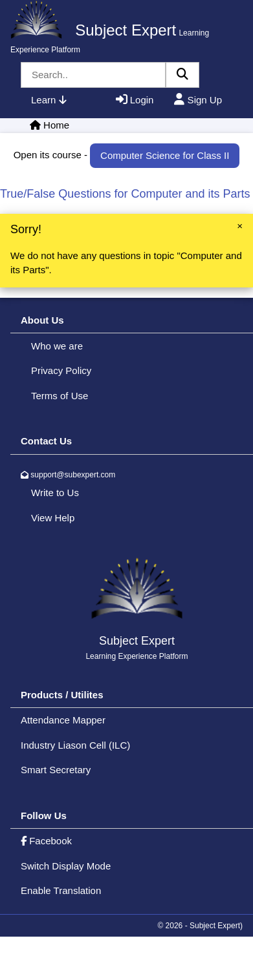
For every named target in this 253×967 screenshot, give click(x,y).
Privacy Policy (61, 370)
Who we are (57, 345)
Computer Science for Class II (164, 155)
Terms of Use (59, 395)
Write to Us (55, 492)
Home (56, 125)
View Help (52, 517)
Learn (48, 99)
